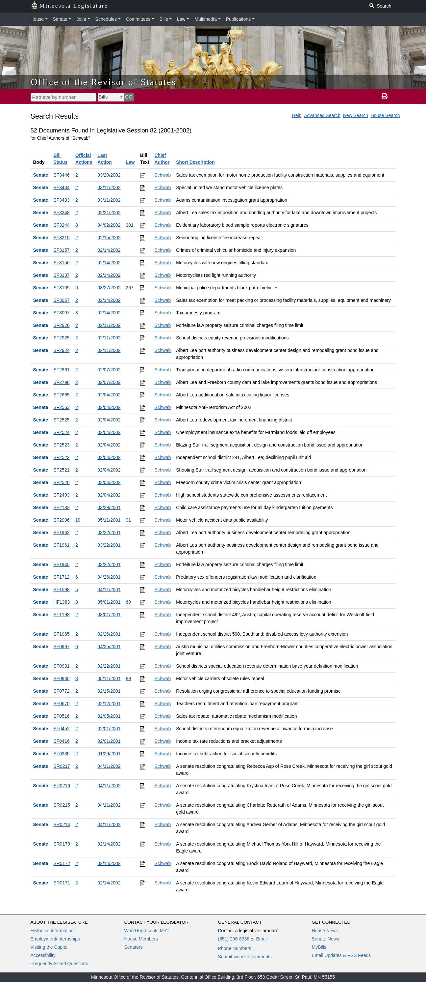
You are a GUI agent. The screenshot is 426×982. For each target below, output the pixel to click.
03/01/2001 (108, 614)
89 (128, 678)
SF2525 (61, 419)
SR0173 (61, 844)
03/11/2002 (108, 187)
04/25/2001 (108, 646)
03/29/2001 (108, 507)
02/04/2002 (108, 394)
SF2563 (61, 407)
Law (181, 19)
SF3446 (61, 175)
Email (261, 938)
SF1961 (61, 545)
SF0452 (61, 728)
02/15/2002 (108, 237)
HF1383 (61, 602)
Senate (60, 19)
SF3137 (61, 275)
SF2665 (61, 394)
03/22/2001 (108, 532)
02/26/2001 (108, 634)
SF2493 (61, 495)
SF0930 (61, 678)
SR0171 (61, 882)
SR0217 (61, 766)
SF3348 (61, 212)
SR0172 (61, 863)
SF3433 (61, 200)
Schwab (162, 175)
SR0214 (61, 824)
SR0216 (61, 785)
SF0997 (61, 646)
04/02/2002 (108, 225)
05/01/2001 (108, 602)
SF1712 (61, 577)
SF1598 (61, 589)
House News (325, 930)
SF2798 (61, 382)
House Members (141, 938)
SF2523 (61, 445)
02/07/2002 (108, 369)
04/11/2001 (108, 589)
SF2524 (61, 432)
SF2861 (61, 369)
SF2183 (61, 507)
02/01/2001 (108, 728)
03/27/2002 (108, 287)
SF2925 (61, 337)
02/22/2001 (108, 666)
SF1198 (61, 614)
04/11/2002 (108, 766)
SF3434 (61, 187)
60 (128, 602)
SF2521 (61, 470)
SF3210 (61, 237)
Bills (164, 19)
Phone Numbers (234, 948)
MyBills (319, 947)
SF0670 (61, 703)
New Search (355, 115)
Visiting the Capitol (50, 947)
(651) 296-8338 (234, 938)
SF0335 (61, 753)
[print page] (384, 96)
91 (128, 520)
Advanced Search (322, 115)
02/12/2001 (108, 703)
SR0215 (61, 805)
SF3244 (61, 225)
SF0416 (61, 741)
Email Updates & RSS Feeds (341, 955)
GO (129, 97)
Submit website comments (245, 956)
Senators (133, 947)
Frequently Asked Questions (59, 963)
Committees (138, 19)
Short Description (195, 162)
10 (78, 520)
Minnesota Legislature (69, 5)
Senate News (325, 938)
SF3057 (61, 300)
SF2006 (61, 520)
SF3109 (61, 287)
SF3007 (61, 312)
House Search (385, 115)
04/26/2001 (108, 577)
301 (129, 225)
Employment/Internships (55, 938)
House (37, 19)
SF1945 (61, 564)
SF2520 (61, 482)
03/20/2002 (108, 175)
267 (129, 287)
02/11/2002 (108, 325)
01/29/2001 (108, 753)
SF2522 (61, 457)
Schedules (106, 19)
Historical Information (52, 930)
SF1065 (61, 634)
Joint (81, 19)
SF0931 (61, 666)
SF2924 (61, 350)
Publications (238, 19)
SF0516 (61, 716)
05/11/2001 (108, 520)
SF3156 (61, 262)
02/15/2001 (108, 691)
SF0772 (61, 691)
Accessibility (43, 955)
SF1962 (61, 532)
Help (297, 115)
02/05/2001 (108, 716)
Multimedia (205, 19)
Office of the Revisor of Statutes (103, 82)
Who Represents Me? (146, 930)
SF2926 (61, 325)
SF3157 (61, 250)
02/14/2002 (108, 250)
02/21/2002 (108, 212)
